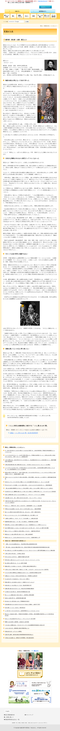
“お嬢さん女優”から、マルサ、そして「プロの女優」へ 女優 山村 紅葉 (21, 518)
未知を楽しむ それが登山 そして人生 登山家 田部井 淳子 (18, 585)
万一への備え (40, 16)
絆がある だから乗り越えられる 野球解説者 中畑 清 (17, 601)
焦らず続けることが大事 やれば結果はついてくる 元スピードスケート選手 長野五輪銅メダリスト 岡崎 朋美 (30, 550)
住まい (27, 16)
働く (13, 16)
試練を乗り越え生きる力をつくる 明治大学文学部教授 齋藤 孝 (19, 588)
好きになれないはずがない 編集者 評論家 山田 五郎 (17, 556)
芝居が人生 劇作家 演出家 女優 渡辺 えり (15, 540)
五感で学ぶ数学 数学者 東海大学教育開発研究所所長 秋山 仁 (19, 634)
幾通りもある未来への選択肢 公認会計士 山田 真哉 (17, 621)
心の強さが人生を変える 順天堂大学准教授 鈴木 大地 (17, 591)
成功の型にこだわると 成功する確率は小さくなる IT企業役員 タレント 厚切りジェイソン (25, 524)
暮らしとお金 (6, 16)
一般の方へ (17, 11)
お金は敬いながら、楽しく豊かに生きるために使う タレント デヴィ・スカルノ (23, 497)
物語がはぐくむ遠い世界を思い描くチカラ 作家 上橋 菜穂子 (19, 534)
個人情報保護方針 (10, 714)
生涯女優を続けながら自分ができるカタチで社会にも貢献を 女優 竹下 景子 (22, 604)
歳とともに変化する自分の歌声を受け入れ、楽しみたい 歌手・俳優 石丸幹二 (23, 512)
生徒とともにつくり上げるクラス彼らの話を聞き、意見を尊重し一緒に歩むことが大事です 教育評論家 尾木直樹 (30, 478)
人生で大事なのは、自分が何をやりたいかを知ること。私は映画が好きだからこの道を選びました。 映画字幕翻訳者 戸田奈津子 (30, 460)
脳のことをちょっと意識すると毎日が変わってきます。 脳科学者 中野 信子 (22, 531)
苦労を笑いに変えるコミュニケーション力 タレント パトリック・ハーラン (22, 560)
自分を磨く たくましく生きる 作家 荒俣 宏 (15, 607)
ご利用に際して (9, 717)
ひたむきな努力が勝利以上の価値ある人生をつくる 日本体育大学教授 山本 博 (23, 572)
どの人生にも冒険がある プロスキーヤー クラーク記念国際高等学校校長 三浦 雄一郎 (24, 625)
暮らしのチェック (46, 16)
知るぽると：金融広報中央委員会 (22, 5)
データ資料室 (53, 16)
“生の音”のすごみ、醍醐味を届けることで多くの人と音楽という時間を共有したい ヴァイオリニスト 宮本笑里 (30, 491)
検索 (27, 21)
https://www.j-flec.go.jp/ (42, 1)
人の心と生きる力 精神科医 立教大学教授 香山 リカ (17, 628)
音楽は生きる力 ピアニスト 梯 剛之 (13, 631)
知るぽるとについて (45, 7)
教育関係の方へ (43, 11)
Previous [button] (19, 662)
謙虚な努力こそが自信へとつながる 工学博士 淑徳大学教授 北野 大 (20, 566)
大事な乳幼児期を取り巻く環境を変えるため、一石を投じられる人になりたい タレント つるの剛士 (27, 464)
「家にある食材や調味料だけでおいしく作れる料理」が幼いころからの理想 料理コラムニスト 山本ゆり (29, 488)
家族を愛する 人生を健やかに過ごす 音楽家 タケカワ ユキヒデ (19, 582)
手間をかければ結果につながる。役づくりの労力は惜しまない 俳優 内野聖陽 (23, 509)
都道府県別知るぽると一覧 (12, 719)
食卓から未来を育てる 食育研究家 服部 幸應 (15, 598)
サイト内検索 (5, 21)
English (7, 711)
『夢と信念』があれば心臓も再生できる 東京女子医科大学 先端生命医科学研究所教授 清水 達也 (27, 547)
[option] (22, 660)
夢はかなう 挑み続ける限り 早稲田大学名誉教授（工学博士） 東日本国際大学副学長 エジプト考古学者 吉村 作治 (29, 614)
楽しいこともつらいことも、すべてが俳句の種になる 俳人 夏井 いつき (21, 515)
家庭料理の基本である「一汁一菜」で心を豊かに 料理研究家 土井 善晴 (21, 521)
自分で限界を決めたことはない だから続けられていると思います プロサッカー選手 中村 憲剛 (27, 528)
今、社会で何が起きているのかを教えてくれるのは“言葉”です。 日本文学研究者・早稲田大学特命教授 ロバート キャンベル (30, 451)
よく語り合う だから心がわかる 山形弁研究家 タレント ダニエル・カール (22, 610)
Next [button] (41, 662)
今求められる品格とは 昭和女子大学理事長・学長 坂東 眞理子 (19, 637)
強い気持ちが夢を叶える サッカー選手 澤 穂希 (16, 563)
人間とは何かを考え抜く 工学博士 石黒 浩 (15, 553)
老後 (33, 16)
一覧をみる (35, 650)
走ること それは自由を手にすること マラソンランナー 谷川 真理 (20, 618)
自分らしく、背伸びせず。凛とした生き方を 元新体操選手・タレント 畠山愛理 (23, 505)
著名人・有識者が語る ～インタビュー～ (15, 447)
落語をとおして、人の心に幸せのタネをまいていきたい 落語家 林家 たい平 (22, 537)
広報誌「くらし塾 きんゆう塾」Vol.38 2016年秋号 (24, 433)
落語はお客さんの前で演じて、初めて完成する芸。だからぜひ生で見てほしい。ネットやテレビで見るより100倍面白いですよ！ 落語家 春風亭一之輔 (30, 473)
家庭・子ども (20, 16)
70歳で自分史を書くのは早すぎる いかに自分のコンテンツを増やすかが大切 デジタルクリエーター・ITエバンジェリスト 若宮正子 (30, 501)
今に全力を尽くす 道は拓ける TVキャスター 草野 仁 (17, 579)
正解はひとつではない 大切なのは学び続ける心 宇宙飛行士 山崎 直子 (21, 575)
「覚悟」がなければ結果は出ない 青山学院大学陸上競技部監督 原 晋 (21, 544)
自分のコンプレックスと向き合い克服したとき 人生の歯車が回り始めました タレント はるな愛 (27, 482)
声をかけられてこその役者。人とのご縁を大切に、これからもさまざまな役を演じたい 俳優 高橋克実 (28, 485)
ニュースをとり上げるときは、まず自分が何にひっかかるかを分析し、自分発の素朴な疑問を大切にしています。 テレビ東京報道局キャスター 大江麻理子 (30, 468)
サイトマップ (29, 714)
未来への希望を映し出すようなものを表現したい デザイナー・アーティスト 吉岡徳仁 (25, 494)
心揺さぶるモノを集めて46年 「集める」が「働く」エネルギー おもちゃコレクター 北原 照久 (27, 569)
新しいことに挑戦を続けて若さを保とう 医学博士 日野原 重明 (19, 595)
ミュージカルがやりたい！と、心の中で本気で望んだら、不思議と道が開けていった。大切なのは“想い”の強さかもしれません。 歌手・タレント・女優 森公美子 (30, 456)
